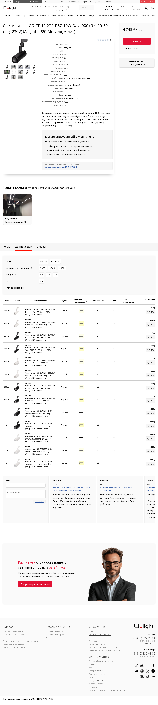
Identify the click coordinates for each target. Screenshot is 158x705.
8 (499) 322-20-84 (41, 6)
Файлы (6, 246)
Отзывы (41, 246)
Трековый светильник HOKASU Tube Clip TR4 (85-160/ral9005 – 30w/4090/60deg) (71, 489)
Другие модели (23, 246)
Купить (137, 41)
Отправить (39, 501)
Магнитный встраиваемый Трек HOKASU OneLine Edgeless (117, 489)
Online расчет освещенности (136, 63)
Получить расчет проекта (35, 584)
